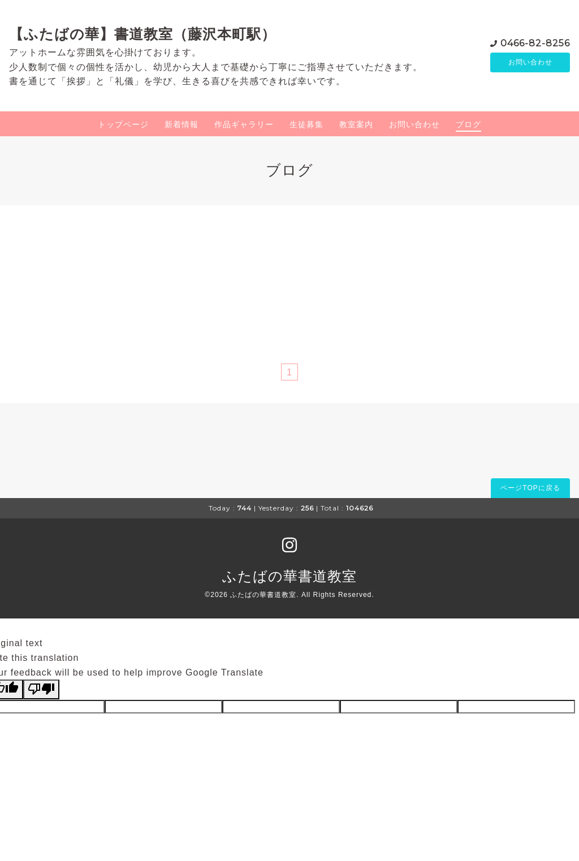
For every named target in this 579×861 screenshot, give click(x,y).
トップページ (123, 124)
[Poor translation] (41, 689)
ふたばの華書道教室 (289, 576)
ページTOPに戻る (530, 488)
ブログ (468, 124)
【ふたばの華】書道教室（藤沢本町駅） (142, 33)
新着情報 (181, 124)
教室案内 (356, 124)
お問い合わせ (530, 62)
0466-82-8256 (535, 42)
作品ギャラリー (244, 124)
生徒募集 (306, 124)
